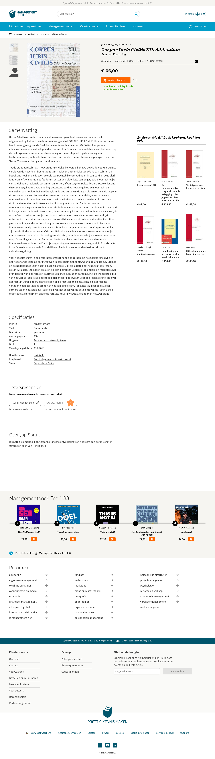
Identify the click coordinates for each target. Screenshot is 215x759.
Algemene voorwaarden (69, 733)
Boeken (19, 34)
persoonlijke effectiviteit (159, 574)
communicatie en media (28, 591)
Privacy (105, 733)
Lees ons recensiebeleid (20, 409)
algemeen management (28, 580)
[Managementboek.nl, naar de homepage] (23, 17)
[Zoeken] (95, 14)
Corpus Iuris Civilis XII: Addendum (54, 34)
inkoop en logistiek (28, 607)
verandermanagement (159, 601)
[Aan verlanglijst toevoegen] (135, 80)
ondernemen (94, 601)
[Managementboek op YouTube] (107, 745)
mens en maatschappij (94, 591)
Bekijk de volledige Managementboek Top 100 (43, 553)
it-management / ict (28, 617)
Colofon (91, 733)
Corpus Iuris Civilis (44, 363)
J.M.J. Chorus (120, 44)
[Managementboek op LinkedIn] (100, 745)
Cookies (120, 733)
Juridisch (31, 34)
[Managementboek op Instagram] (115, 745)
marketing (94, 585)
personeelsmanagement (94, 617)
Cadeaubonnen (70, 671)
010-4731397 (199, 26)
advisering (28, 574)
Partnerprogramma (20, 703)
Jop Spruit (106, 44)
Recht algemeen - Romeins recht (52, 359)
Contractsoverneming (148, 254)
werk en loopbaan (159, 607)
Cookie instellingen (139, 733)
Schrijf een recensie (23, 402)
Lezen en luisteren (19, 684)
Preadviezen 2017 (146, 185)
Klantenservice (19, 652)
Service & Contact (165, 733)
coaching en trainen (28, 585)
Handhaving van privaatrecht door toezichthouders (171, 254)
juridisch (94, 574)
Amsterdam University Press (50, 340)
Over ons (14, 659)
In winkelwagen (116, 80)
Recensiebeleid (17, 696)
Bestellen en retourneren (23, 678)
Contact (13, 665)
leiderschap (94, 580)
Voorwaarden (16, 671)
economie (28, 596)
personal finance (94, 612)
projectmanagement (159, 580)
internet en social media (28, 612)
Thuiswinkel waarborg (38, 733)
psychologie (159, 585)
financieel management (28, 601)
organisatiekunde (94, 607)
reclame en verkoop (159, 591)
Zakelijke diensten (71, 659)
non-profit (94, 596)
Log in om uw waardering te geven (60, 409)
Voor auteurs (16, 690)
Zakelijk (66, 652)
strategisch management (159, 596)
